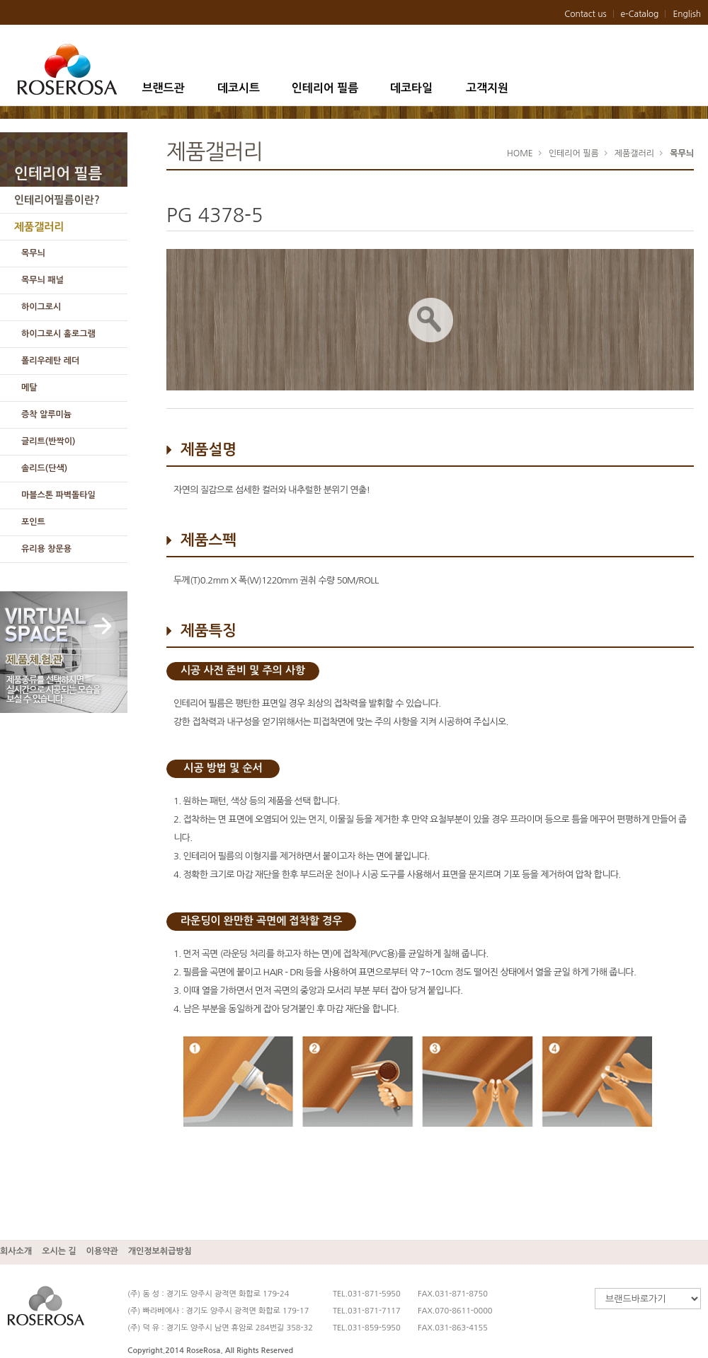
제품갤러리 (39, 226)
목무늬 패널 (42, 280)
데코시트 (238, 88)
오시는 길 (59, 1251)
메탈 (29, 387)
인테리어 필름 (325, 88)
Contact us (585, 14)
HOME (520, 153)
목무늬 (33, 253)
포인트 (33, 522)
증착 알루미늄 (46, 414)
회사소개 (16, 1251)
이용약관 (102, 1251)
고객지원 (487, 88)
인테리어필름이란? (57, 200)
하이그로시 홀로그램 (58, 334)
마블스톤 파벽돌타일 (58, 495)
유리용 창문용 (46, 549)
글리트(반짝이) (48, 441)
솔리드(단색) (44, 468)
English (687, 14)
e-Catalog (640, 14)
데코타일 (411, 88)
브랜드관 (163, 88)
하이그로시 (41, 307)
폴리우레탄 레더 (50, 360)
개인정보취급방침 (160, 1251)
